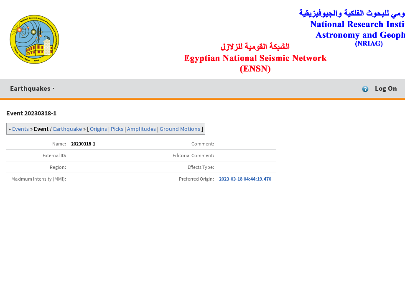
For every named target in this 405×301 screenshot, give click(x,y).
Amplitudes (141, 129)
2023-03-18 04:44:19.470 (245, 179)
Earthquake (67, 129)
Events (20, 129)
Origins (98, 129)
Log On (386, 88)
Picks (117, 129)
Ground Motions (180, 129)
